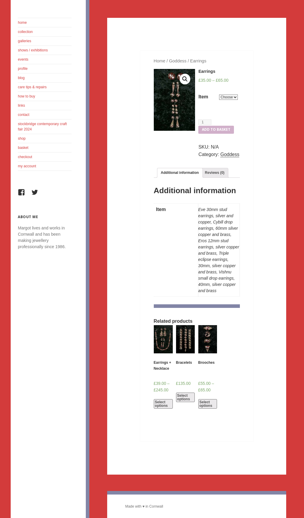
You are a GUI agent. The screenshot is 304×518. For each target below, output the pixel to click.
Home (22, 23)
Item (203, 96)
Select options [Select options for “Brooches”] (206, 404)
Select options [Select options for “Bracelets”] (183, 397)
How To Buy (26, 96)
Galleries (24, 41)
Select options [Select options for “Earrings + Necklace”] (161, 404)
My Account (27, 166)
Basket (23, 148)
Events (23, 59)
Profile (23, 69)
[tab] (180, 173)
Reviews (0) (214, 173)
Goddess (177, 61)
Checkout (25, 157)
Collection (25, 32)
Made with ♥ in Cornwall (144, 506)
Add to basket (216, 129)
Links (21, 105)
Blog (21, 78)
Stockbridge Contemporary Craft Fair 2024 (42, 126)
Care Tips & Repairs (32, 87)
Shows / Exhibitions (33, 50)
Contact (23, 115)
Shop (22, 138)
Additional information (180, 173)
